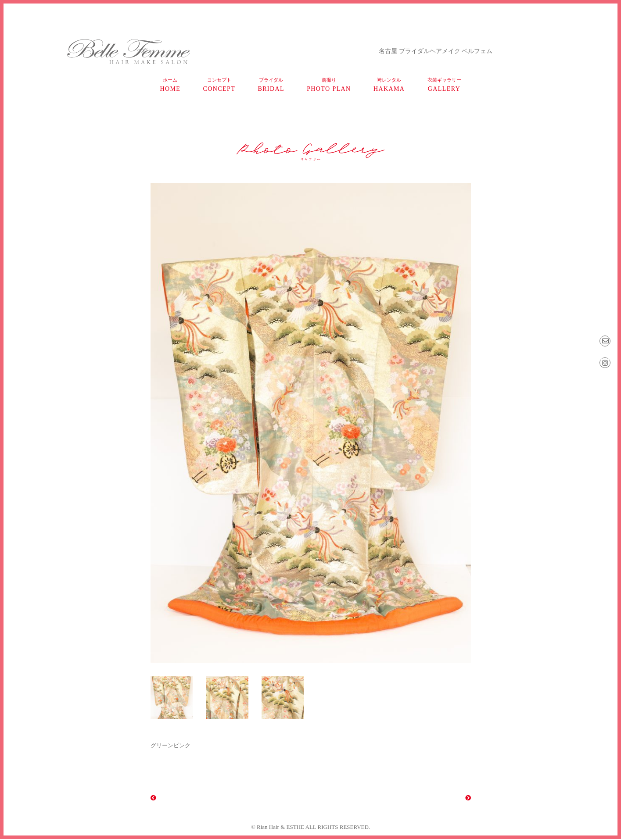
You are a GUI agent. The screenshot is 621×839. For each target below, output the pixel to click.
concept (219, 84)
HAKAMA (389, 84)
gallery (444, 84)
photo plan (329, 84)
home (170, 84)
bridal (271, 84)
